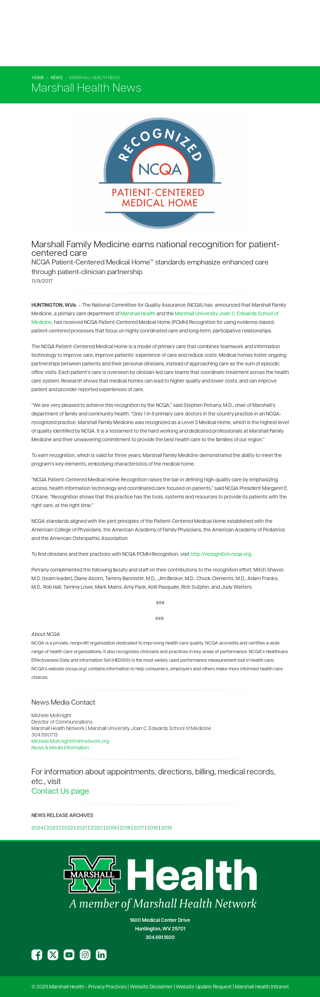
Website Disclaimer (151, 987)
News (57, 78)
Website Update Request (204, 987)
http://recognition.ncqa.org (221, 554)
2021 (82, 828)
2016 (152, 828)
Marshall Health (138, 314)
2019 (111, 828)
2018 (125, 828)
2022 (67, 828)
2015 (166, 828)
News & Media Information (60, 748)
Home (38, 78)
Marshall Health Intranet (262, 987)
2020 (96, 828)
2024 (37, 828)
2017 (139, 828)
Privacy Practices (107, 987)
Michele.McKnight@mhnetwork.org (70, 741)
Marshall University (196, 314)
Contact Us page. (60, 792)
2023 (52, 828)
